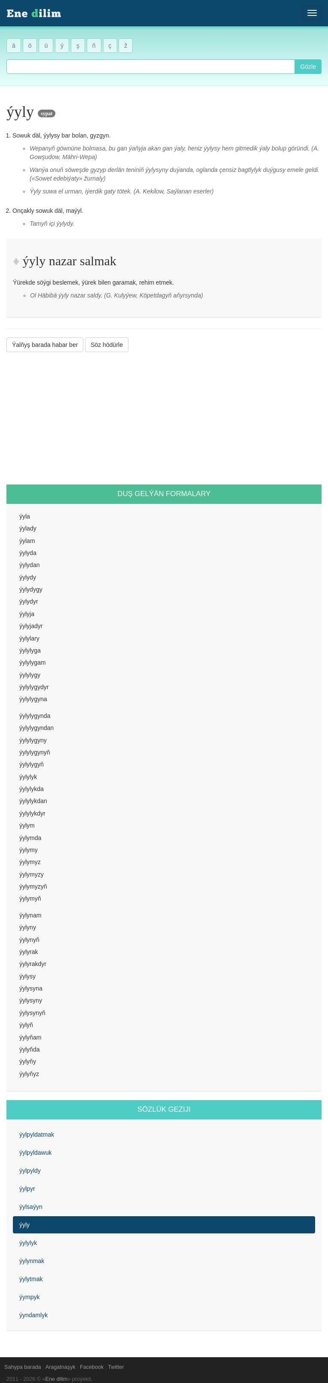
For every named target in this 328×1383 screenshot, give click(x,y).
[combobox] (150, 66)
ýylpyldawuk (35, 1152)
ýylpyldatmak (36, 1134)
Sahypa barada (22, 1367)
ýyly (24, 1224)
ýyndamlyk (33, 1315)
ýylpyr (27, 1188)
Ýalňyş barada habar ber (45, 344)
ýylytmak (31, 1279)
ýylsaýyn (31, 1206)
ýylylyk (28, 1242)
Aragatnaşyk (61, 1367)
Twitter (116, 1367)
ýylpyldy (30, 1170)
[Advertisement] (164, 418)
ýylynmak (31, 1260)
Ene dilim (57, 1379)
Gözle (308, 66)
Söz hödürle (107, 344)
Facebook (91, 1367)
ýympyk (29, 1297)
